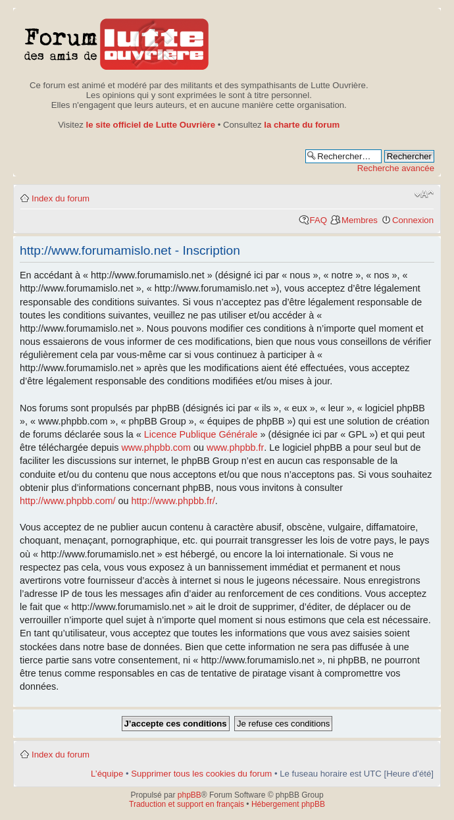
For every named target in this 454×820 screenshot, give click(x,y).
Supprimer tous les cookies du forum (201, 774)
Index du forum (60, 198)
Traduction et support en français (186, 804)
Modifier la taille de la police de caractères (424, 194)
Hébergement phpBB (288, 804)
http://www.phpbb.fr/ (173, 501)
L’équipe (107, 774)
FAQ (318, 220)
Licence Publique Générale (201, 434)
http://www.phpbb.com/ (68, 501)
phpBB (189, 795)
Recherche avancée (395, 168)
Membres (359, 220)
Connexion (413, 220)
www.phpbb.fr (235, 447)
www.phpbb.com (156, 447)
